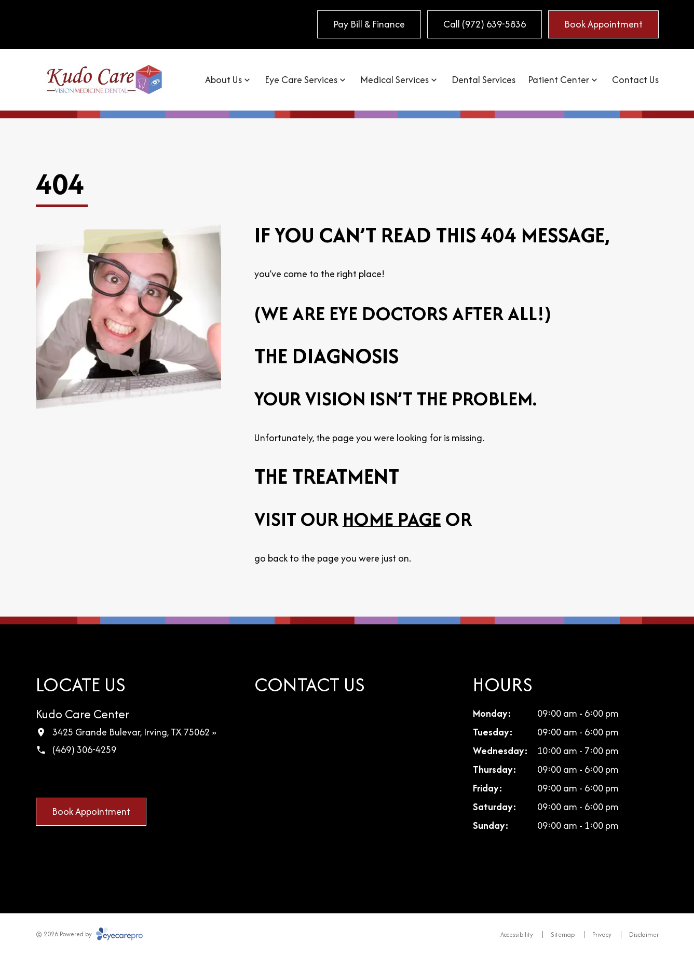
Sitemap (563, 934)
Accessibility (516, 934)
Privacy (601, 934)
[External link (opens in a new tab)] (131, 777)
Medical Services (394, 80)
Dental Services (483, 80)
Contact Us (635, 80)
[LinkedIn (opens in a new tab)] (87, 777)
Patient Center (558, 80)
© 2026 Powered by (89, 934)
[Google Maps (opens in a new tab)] (65, 777)
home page (392, 518)
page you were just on (363, 558)
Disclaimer (644, 934)
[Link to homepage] (104, 79)
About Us (223, 80)
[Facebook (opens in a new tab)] (43, 777)
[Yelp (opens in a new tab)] (109, 777)
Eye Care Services (301, 80)
